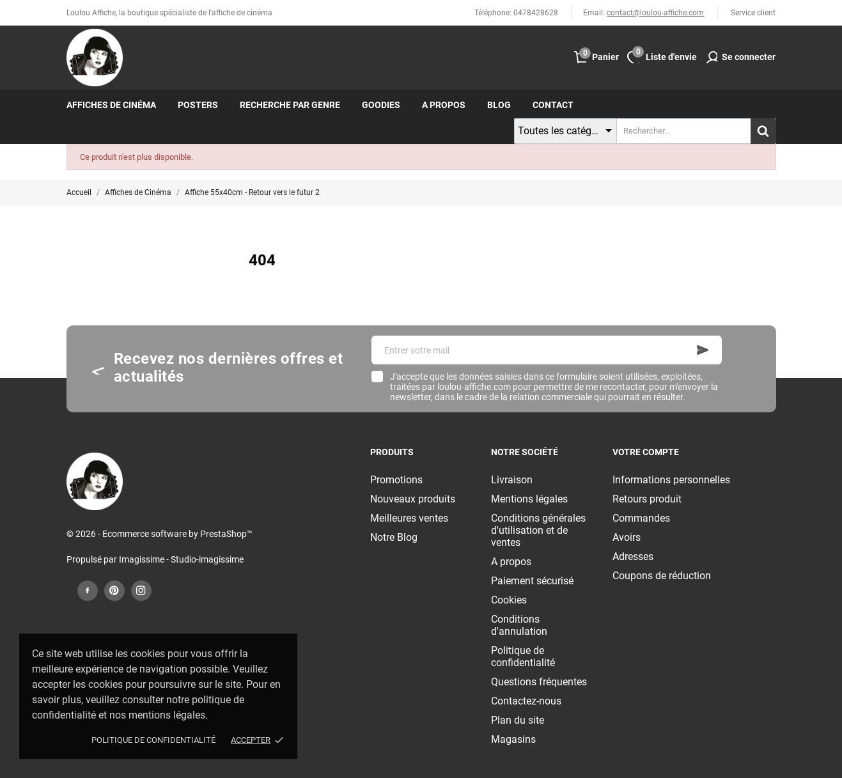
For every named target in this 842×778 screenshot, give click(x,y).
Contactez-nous (526, 701)
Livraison (512, 480)
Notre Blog (393, 537)
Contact (553, 105)
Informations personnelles (671, 480)
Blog (499, 105)
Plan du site (517, 720)
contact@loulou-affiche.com (655, 12)
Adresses (632, 556)
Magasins (513, 739)
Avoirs (626, 537)
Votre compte (645, 452)
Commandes (641, 518)
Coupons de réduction (661, 576)
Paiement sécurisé (532, 581)
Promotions (396, 480)
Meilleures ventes (409, 518)
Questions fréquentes (539, 682)
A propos (443, 105)
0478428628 (535, 12)
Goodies (381, 105)
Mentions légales (529, 499)
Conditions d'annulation (519, 625)
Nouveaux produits (412, 499)
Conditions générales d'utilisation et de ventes (538, 530)
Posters (198, 105)
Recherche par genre (290, 105)
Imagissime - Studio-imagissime (181, 559)
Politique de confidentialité (153, 740)
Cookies (509, 600)
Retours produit (647, 499)
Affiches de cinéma (111, 105)
